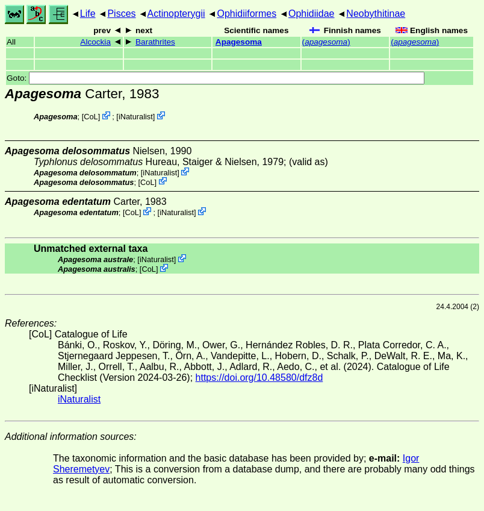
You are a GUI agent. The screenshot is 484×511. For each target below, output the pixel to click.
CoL (91, 116)
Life (88, 13)
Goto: (215, 78)
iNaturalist (136, 116)
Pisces (121, 13)
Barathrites (155, 41)
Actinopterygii (176, 13)
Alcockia (95, 41)
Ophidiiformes (246, 13)
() (326, 41)
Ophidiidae (311, 13)
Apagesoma (239, 41)
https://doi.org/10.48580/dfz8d (259, 377)
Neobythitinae (375, 13)
